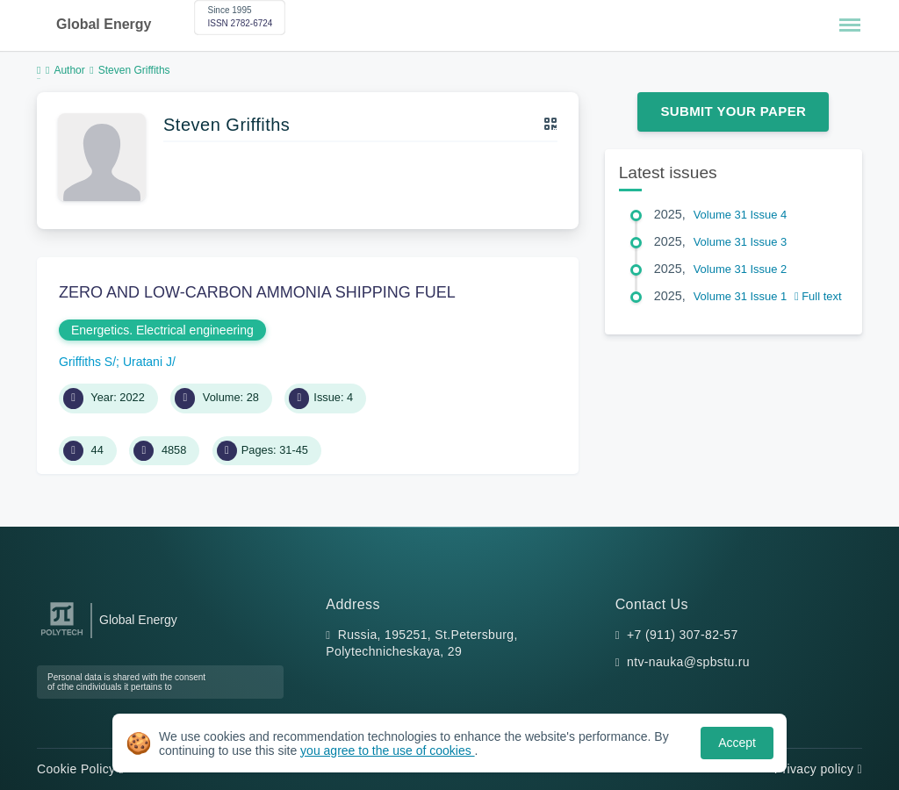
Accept (737, 743)
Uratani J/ (149, 362)
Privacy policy (818, 769)
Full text (818, 296)
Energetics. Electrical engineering (162, 330)
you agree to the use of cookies (387, 750)
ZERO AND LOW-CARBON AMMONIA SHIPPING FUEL (257, 292)
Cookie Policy (80, 769)
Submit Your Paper (733, 111)
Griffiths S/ (87, 362)
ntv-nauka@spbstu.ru (688, 662)
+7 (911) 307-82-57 (682, 635)
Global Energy (103, 24)
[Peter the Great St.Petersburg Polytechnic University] (62, 635)
